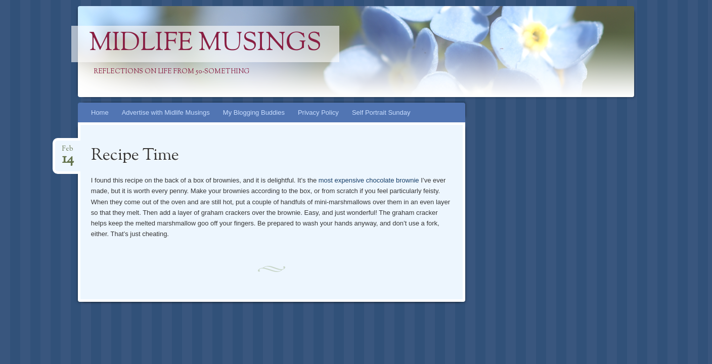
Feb (68, 152)
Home (100, 112)
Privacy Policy (318, 112)
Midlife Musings (205, 44)
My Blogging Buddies (254, 112)
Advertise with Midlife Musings (166, 112)
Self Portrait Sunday (381, 112)
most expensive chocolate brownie (369, 180)
